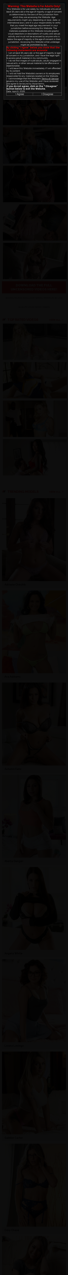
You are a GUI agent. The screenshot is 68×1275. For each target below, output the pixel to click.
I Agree (20, 94)
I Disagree (47, 94)
